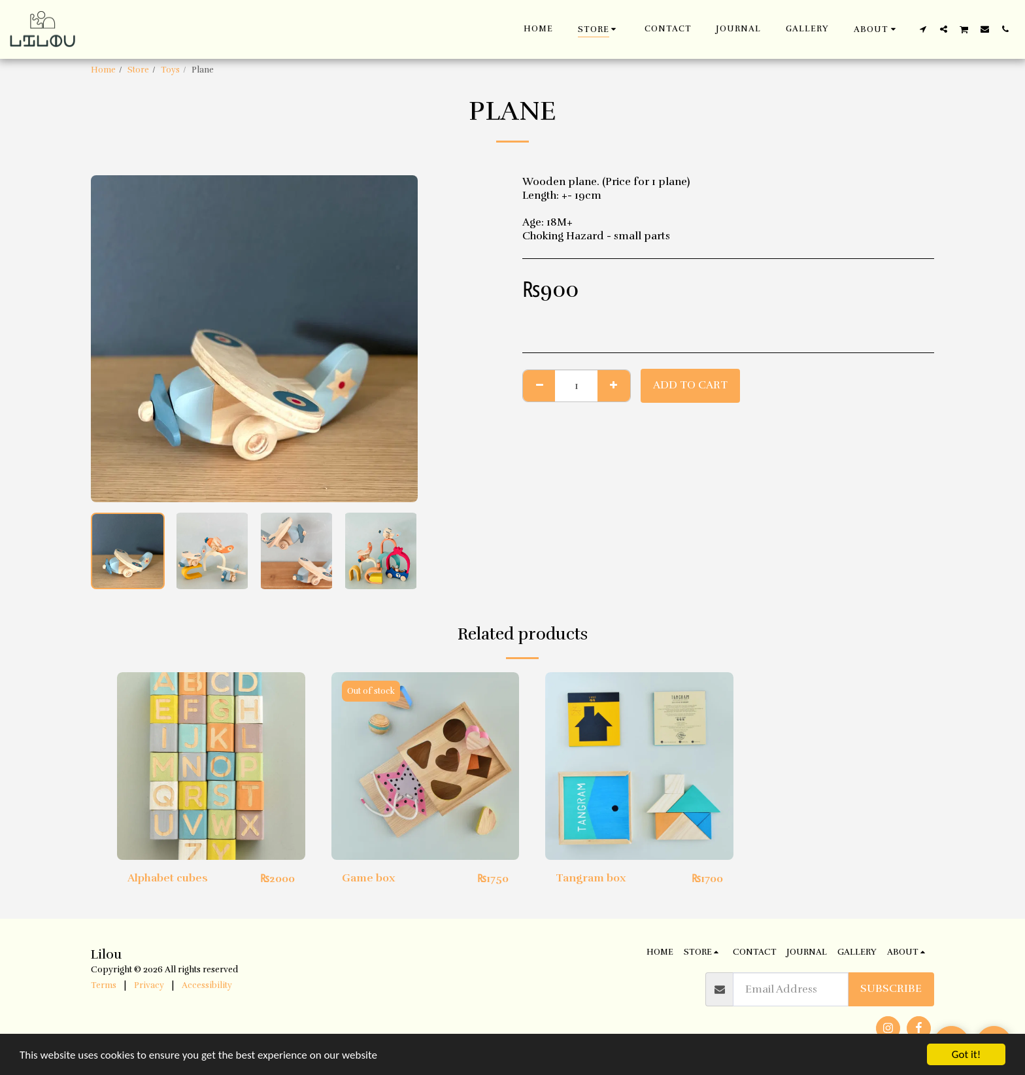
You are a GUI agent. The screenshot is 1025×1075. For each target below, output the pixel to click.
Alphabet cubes (167, 878)
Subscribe (891, 988)
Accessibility (207, 985)
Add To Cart (690, 385)
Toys (170, 70)
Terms (103, 985)
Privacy (149, 985)
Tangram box (591, 878)
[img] (211, 766)
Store (138, 70)
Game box (368, 878)
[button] (876, 29)
